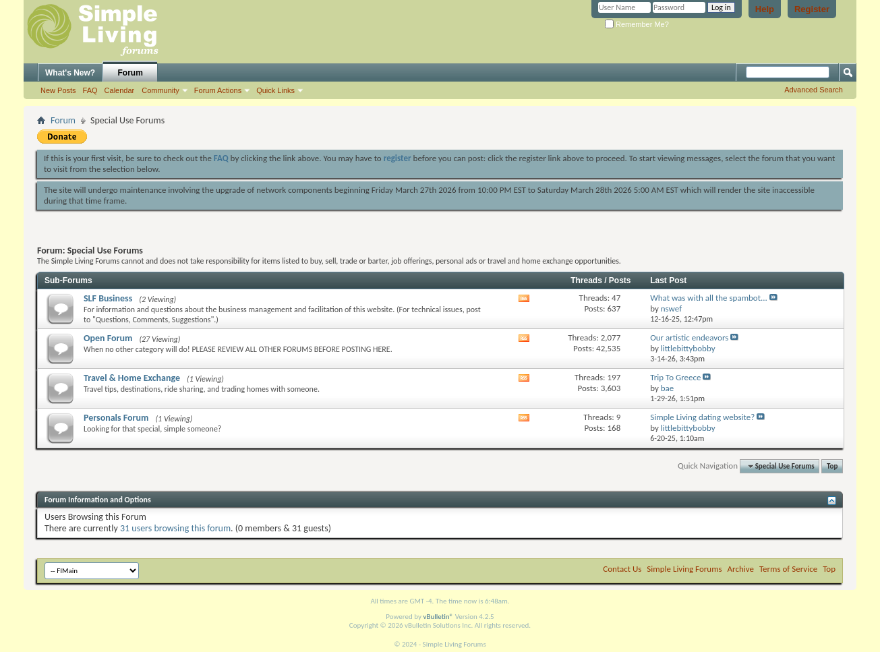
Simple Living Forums (684, 569)
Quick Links (275, 90)
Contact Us (622, 569)
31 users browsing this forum (175, 528)
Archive (741, 569)
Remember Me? (637, 24)
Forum (130, 73)
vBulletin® (438, 616)
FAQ (90, 90)
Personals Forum (116, 417)
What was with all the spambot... (708, 298)
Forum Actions (217, 90)
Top (832, 466)
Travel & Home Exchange (132, 378)
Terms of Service (788, 569)
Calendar (120, 90)
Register (811, 9)
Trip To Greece (675, 377)
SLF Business (108, 298)
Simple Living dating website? (702, 417)
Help (764, 9)
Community (160, 90)
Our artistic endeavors (689, 337)
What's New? (70, 73)
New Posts (58, 90)
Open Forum (108, 338)
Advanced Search (813, 90)
